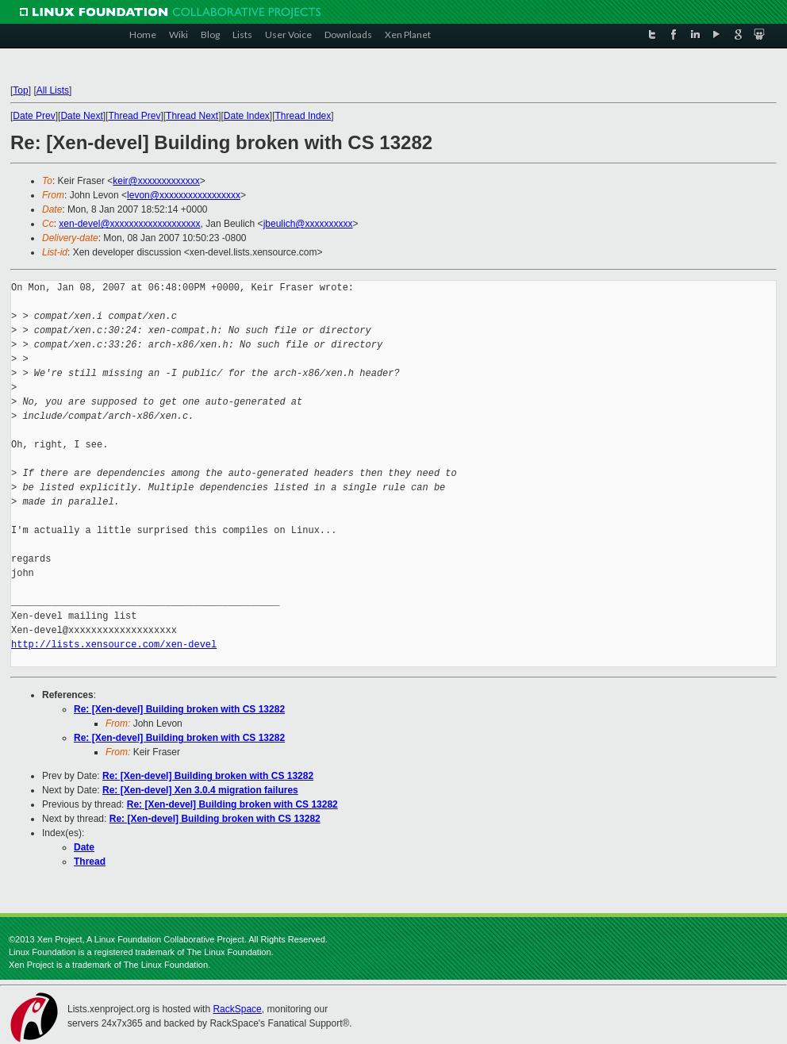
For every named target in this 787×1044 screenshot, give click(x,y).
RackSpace (237, 1009)
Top (20, 90)
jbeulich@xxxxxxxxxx (308, 223)
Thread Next (192, 115)
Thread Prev (134, 115)
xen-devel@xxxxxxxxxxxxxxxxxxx (129, 223)
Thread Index (303, 115)
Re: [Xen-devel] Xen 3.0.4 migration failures (200, 790)
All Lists (52, 90)
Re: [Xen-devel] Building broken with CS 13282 (179, 709)
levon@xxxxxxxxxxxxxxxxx (183, 195)
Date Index (247, 115)
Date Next (81, 115)
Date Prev (34, 115)
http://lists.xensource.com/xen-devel (114, 644)
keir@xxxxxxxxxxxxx (156, 180)
